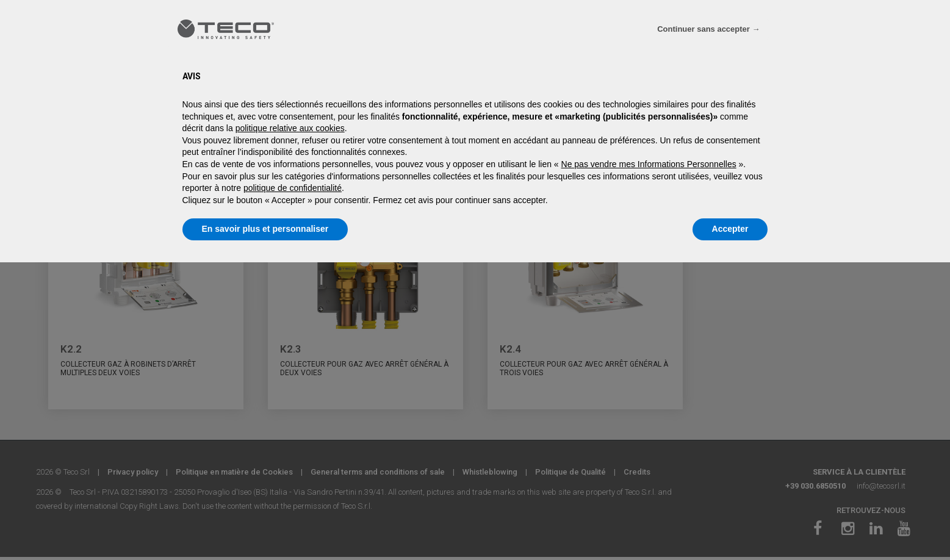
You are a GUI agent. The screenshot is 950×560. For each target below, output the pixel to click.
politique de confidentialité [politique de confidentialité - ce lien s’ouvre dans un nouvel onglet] (292, 188)
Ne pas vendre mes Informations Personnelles (648, 164)
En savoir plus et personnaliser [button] (265, 229)
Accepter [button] (730, 229)
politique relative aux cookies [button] (290, 128)
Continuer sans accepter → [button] (708, 29)
